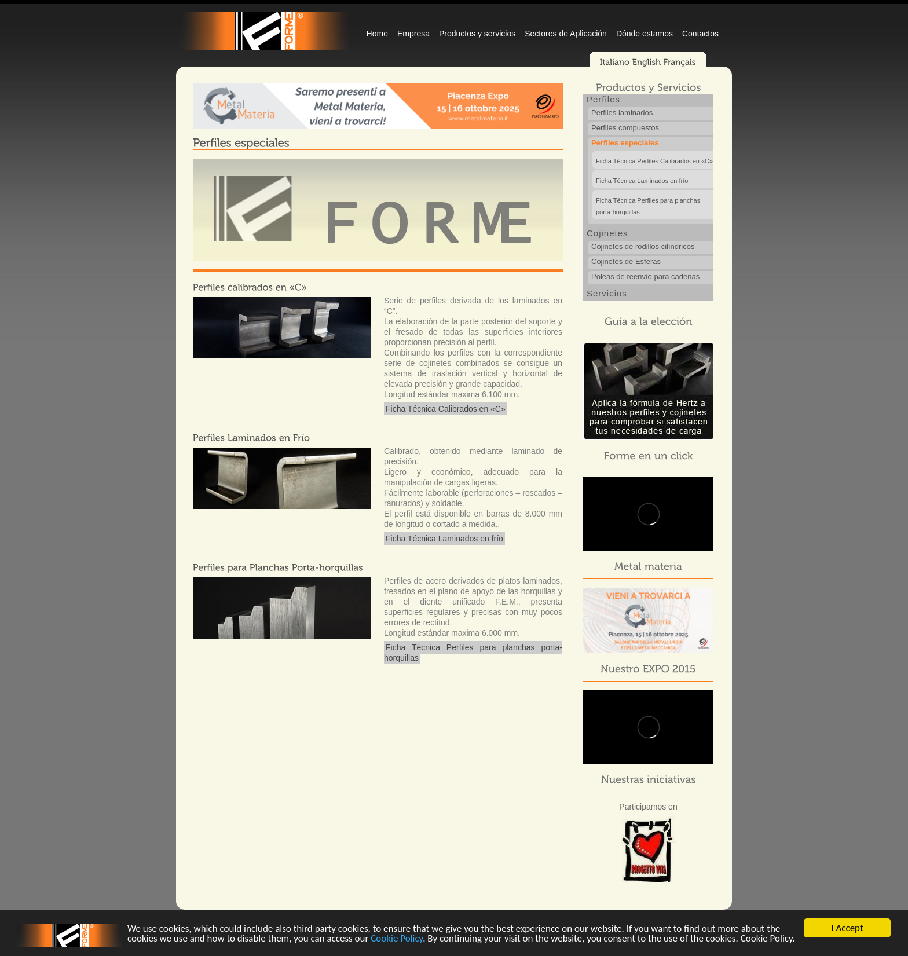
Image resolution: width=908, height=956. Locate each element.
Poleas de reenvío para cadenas (645, 276)
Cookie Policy (397, 939)
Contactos (700, 33)
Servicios (607, 293)
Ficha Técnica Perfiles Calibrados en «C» (654, 160)
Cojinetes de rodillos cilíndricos (642, 246)
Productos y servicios (477, 33)
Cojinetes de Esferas (626, 261)
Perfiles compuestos (625, 127)
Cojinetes (607, 233)
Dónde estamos (644, 33)
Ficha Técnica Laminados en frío (444, 538)
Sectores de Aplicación (566, 33)
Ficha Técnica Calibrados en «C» (446, 408)
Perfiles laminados (622, 112)
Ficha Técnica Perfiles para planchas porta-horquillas (473, 652)
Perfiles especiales (624, 142)
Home (377, 33)
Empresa (413, 33)
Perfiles (603, 99)
